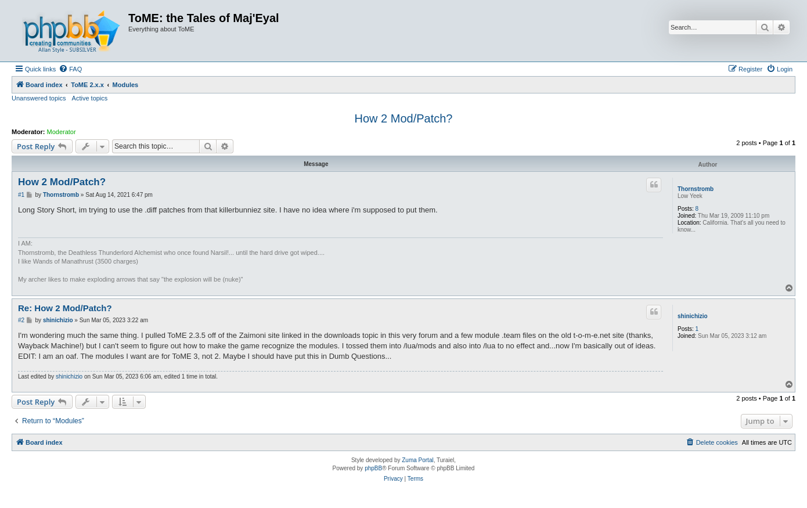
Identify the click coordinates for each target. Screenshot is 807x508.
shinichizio (693, 316)
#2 (21, 320)
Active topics (90, 98)
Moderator (61, 131)
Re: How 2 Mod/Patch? (65, 308)
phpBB (373, 468)
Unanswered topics (39, 98)
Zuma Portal (417, 460)
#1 (21, 195)
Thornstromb (696, 189)
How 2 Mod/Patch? (404, 118)
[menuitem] (70, 69)
